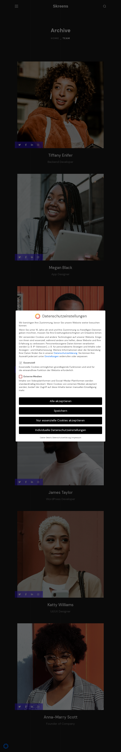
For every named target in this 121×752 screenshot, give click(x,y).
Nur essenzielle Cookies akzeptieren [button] (60, 420)
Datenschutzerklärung (65, 353)
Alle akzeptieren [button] (60, 401)
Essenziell (28, 362)
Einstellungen (52, 356)
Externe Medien (32, 376)
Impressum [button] (76, 438)
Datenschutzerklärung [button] (62, 438)
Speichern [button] (60, 411)
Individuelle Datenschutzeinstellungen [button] (60, 430)
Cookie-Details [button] (45, 438)
